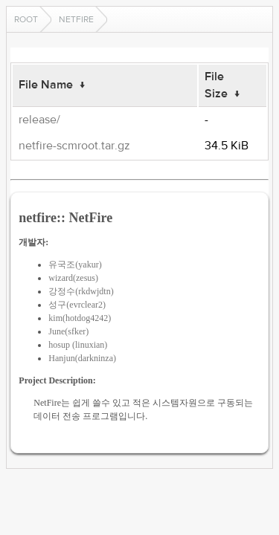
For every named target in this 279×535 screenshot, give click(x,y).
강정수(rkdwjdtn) (80, 291)
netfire (76, 19)
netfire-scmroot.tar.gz (74, 145)
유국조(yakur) (74, 264)
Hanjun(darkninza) (82, 358)
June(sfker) (68, 331)
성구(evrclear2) (77, 304)
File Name (46, 84)
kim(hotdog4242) (79, 318)
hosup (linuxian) (77, 345)
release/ (39, 119)
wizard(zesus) (73, 278)
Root (26, 19)
